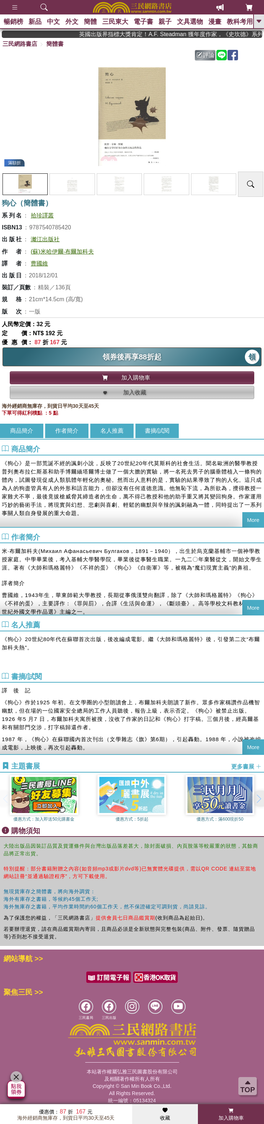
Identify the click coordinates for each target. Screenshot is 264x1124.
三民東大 (115, 21)
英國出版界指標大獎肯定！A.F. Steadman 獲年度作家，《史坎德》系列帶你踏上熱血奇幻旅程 (180, 34)
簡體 (90, 21)
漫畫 (214, 21)
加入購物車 (231, 1114)
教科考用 (240, 21)
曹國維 (39, 263)
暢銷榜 (13, 21)
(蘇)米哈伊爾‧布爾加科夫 (62, 251)
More (253, 520)
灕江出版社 (45, 239)
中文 (53, 21)
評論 (205, 55)
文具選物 (190, 21)
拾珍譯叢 (42, 215)
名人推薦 (112, 431)
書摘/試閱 (157, 431)
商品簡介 (21, 431)
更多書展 (246, 766)
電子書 (143, 21)
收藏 (165, 1114)
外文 (71, 21)
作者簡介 (66, 431)
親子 (165, 21)
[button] (258, 799)
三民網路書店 (20, 44)
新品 (35, 21)
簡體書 (55, 44)
